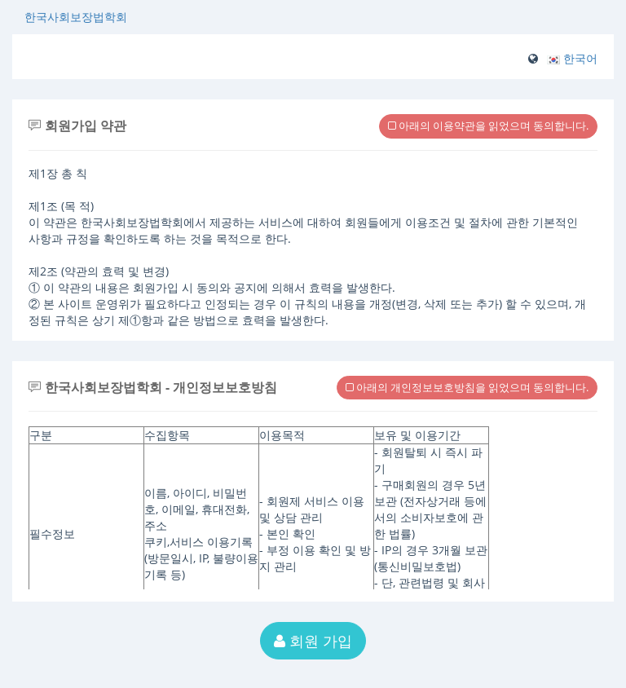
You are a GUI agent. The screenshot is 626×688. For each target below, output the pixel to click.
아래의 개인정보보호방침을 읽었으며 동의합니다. (467, 387)
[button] (572, 58)
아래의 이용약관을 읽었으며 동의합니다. (488, 125)
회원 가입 (313, 641)
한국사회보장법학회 (75, 16)
